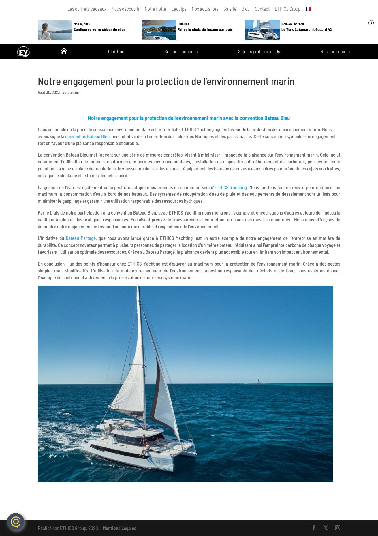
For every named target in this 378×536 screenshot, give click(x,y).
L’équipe (179, 9)
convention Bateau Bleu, (88, 136)
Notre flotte (155, 9)
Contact (262, 9)
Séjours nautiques (181, 51)
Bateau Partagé (81, 238)
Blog (246, 9)
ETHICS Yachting (230, 187)
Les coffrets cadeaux (86, 9)
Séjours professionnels (259, 51)
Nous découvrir (126, 9)
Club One (116, 51)
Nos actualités (205, 9)
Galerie (229, 9)
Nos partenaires (335, 51)
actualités (70, 92)
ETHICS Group (287, 9)
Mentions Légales (119, 528)
